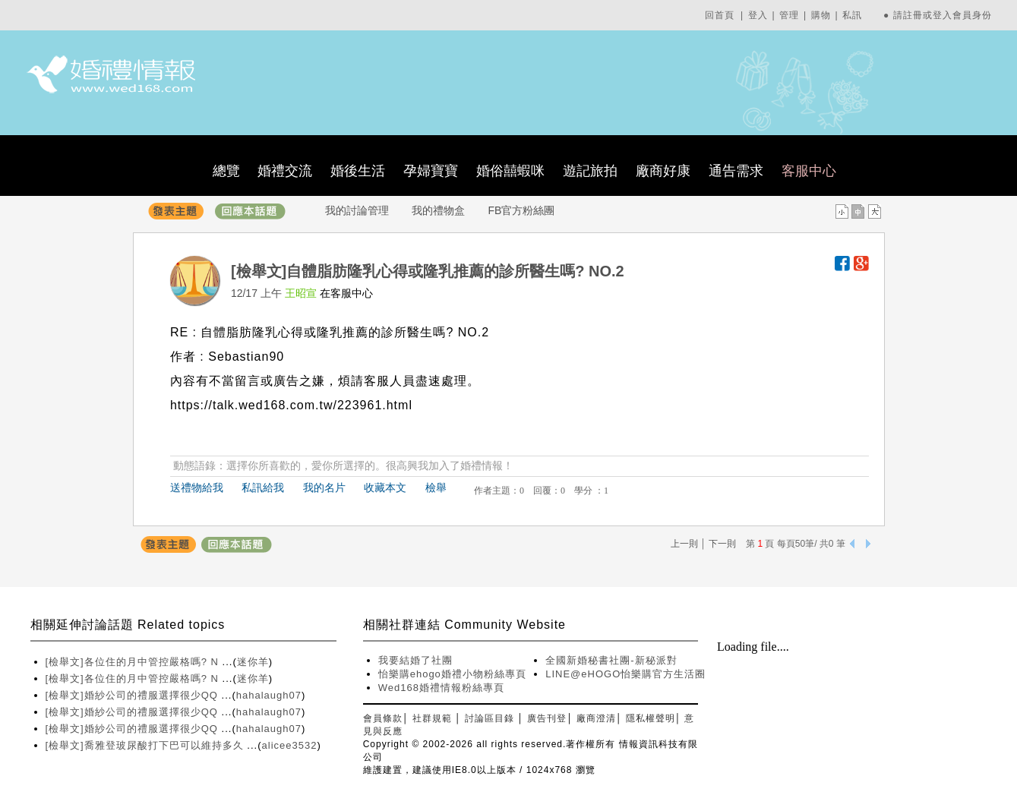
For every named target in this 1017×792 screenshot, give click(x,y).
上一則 (684, 543)
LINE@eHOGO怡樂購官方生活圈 (625, 674)
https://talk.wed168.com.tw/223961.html (291, 405)
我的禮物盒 (438, 210)
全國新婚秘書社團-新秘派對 (611, 660)
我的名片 (324, 487)
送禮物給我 (196, 487)
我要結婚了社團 (415, 660)
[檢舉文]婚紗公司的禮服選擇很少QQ (134, 695)
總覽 (226, 170)
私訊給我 (263, 487)
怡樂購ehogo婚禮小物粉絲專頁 (452, 674)
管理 (789, 15)
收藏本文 (385, 487)
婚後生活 (357, 170)
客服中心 (809, 170)
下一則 (722, 543)
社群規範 (432, 718)
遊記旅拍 (590, 170)
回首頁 (719, 15)
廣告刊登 (547, 718)
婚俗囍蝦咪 (510, 170)
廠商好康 (663, 170)
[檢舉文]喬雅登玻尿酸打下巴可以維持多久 (147, 745)
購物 (821, 15)
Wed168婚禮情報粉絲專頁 (441, 687)
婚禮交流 (284, 170)
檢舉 (436, 487)
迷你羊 (253, 661)
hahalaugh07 (269, 695)
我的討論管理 (357, 210)
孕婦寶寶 (430, 170)
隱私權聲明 (650, 718)
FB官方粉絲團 (521, 210)
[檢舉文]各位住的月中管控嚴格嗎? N (134, 661)
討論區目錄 (489, 718)
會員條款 (383, 718)
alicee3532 (289, 745)
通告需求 (736, 170)
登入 (758, 15)
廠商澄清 (596, 718)
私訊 (852, 15)
